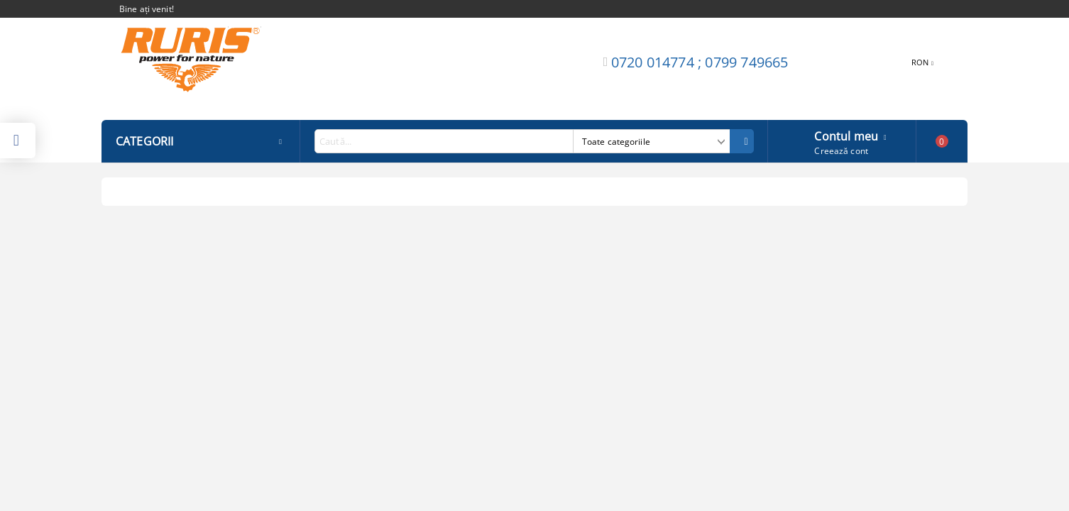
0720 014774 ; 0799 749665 (700, 62)
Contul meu (846, 134)
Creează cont (840, 151)
